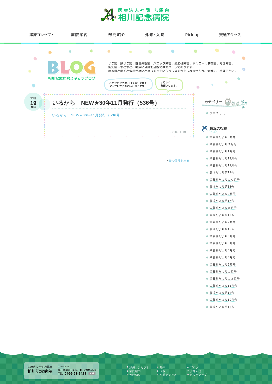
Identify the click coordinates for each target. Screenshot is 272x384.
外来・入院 (155, 34)
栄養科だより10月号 (223, 299)
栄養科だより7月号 (223, 222)
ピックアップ (198, 375)
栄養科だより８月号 (223, 207)
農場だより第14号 (222, 292)
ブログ (214, 113)
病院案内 (79, 34)
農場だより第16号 (222, 215)
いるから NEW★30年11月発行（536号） (88, 115)
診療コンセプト (42, 34)
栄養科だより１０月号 (225, 179)
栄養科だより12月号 (223, 158)
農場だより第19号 (222, 172)
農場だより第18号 (222, 186)
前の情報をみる (179, 160)
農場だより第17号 (222, 200)
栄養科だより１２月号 (225, 278)
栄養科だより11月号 (223, 165)
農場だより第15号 (222, 229)
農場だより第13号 (222, 307)
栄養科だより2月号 (223, 264)
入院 (162, 371)
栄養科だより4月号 (223, 250)
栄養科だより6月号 (223, 236)
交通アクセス (229, 34)
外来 (162, 367)
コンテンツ (192, 34)
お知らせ (195, 371)
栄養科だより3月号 (223, 137)
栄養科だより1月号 (223, 151)
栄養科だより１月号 (223, 271)
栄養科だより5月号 (223, 243)
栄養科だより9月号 (223, 193)
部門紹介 (117, 34)
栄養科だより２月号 (223, 144)
